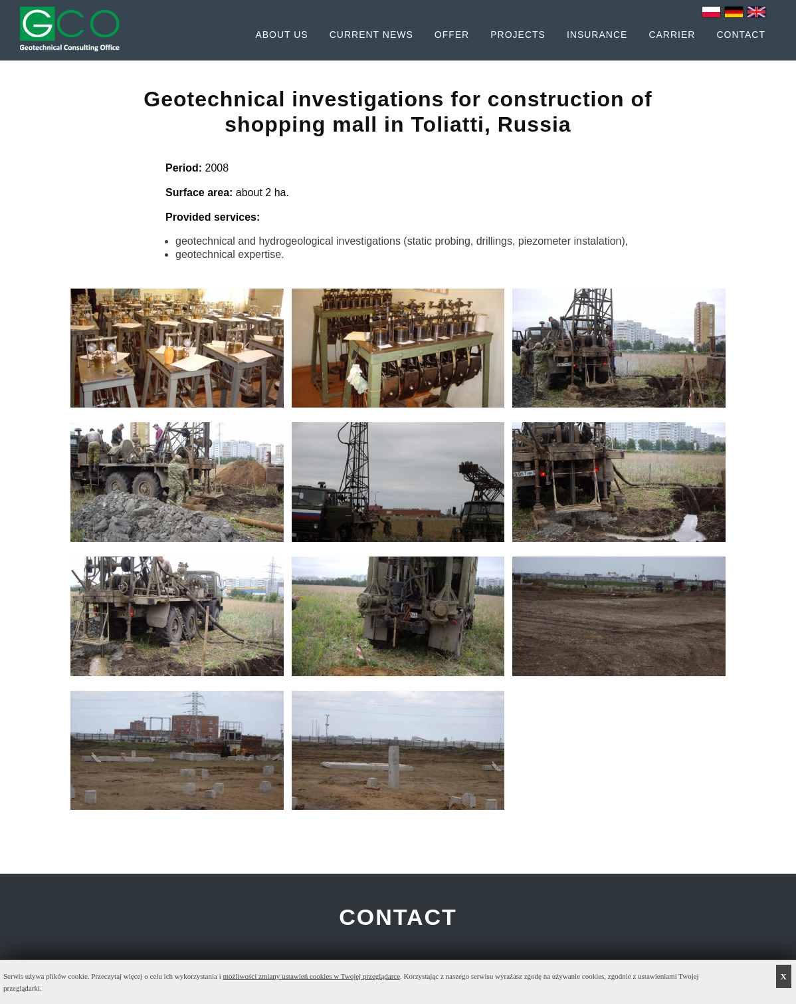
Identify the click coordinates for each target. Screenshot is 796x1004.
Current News (371, 34)
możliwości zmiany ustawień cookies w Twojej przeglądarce (312, 976)
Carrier (671, 34)
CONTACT (398, 917)
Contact (740, 34)
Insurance (597, 34)
